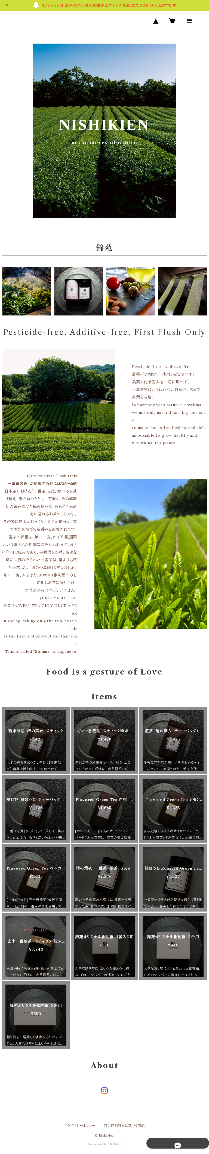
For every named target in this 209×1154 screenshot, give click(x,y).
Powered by (104, 1144)
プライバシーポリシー (79, 1125)
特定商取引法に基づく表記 (124, 1125)
